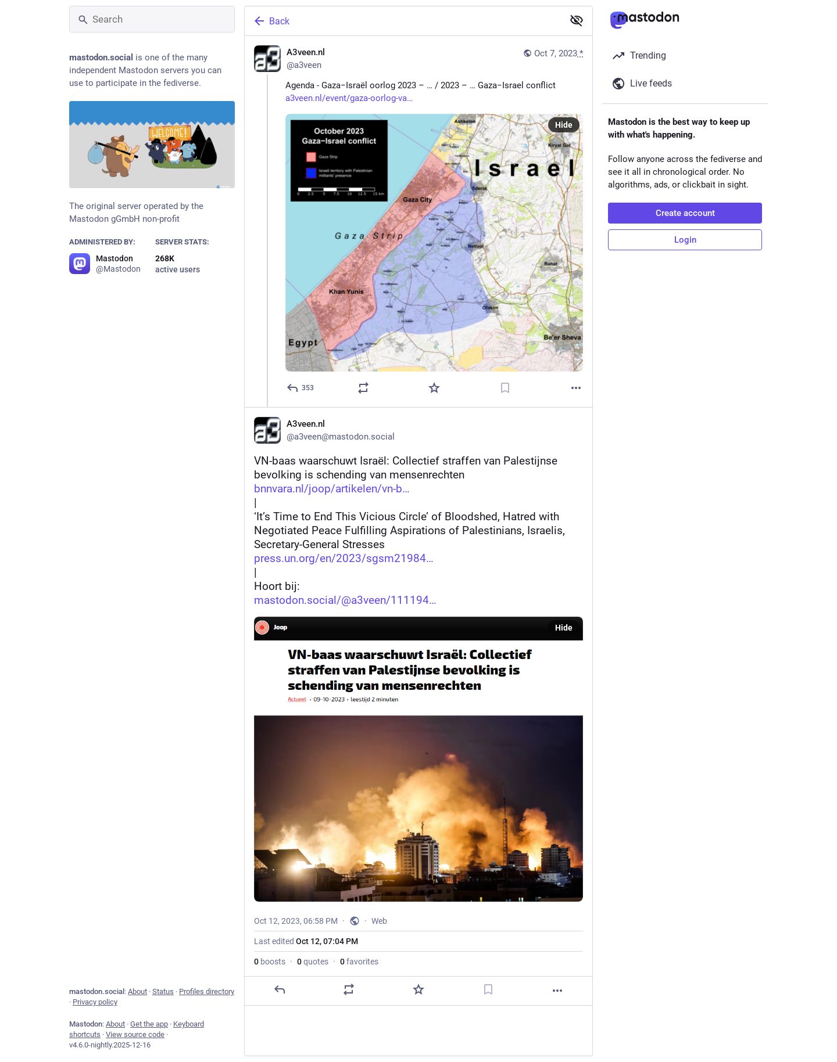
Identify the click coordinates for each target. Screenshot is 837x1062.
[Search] (152, 19)
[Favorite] (434, 388)
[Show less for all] (576, 20)
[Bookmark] (505, 388)
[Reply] (300, 388)
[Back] (403, 20)
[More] (576, 388)
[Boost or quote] (363, 388)
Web (379, 921)
